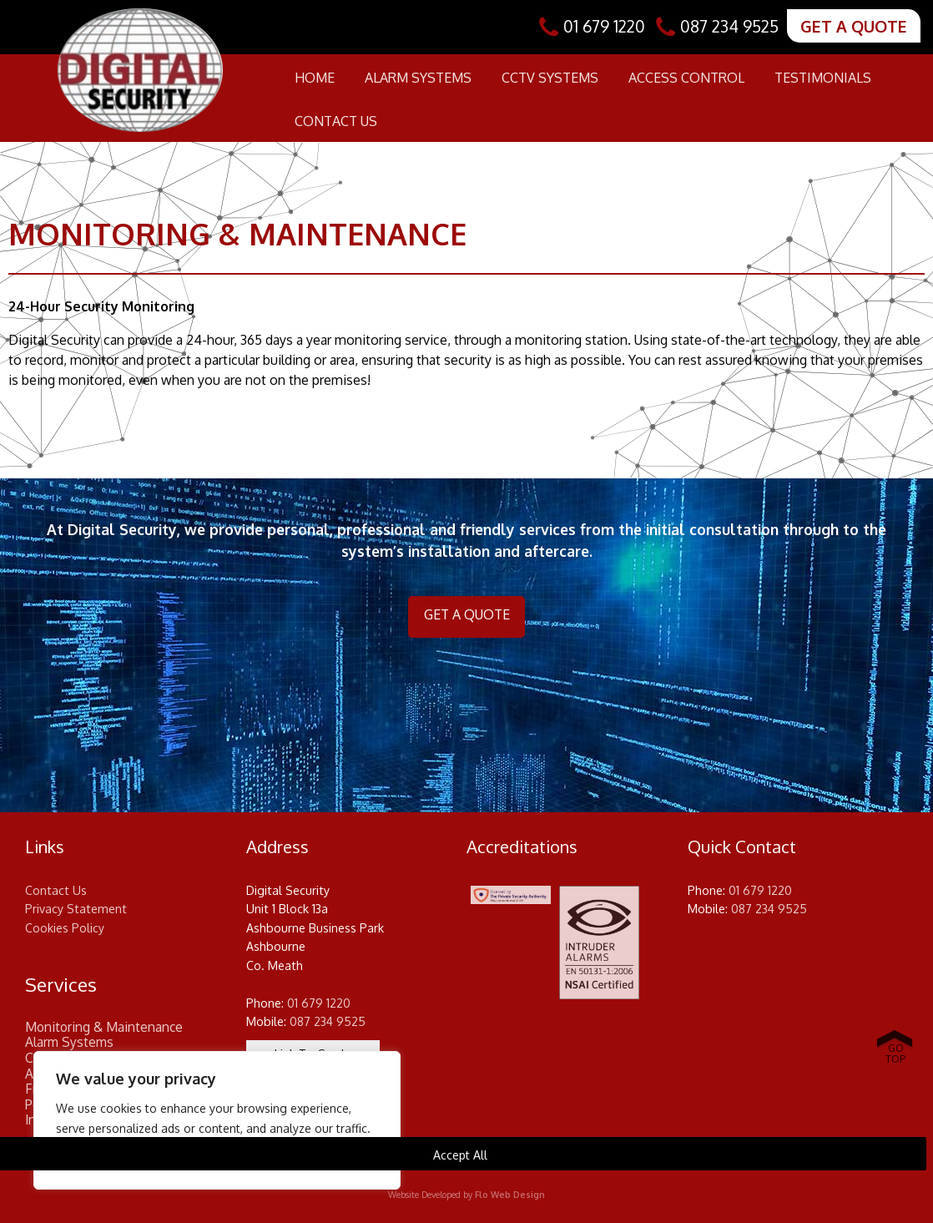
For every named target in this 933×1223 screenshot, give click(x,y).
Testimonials (822, 77)
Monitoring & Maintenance (104, 1027)
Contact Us (336, 121)
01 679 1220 (604, 26)
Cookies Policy (64, 928)
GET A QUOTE (853, 26)
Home (315, 77)
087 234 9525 (729, 26)
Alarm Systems (418, 77)
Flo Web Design (510, 1194)
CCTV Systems (550, 77)
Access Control (686, 77)
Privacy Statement (76, 909)
